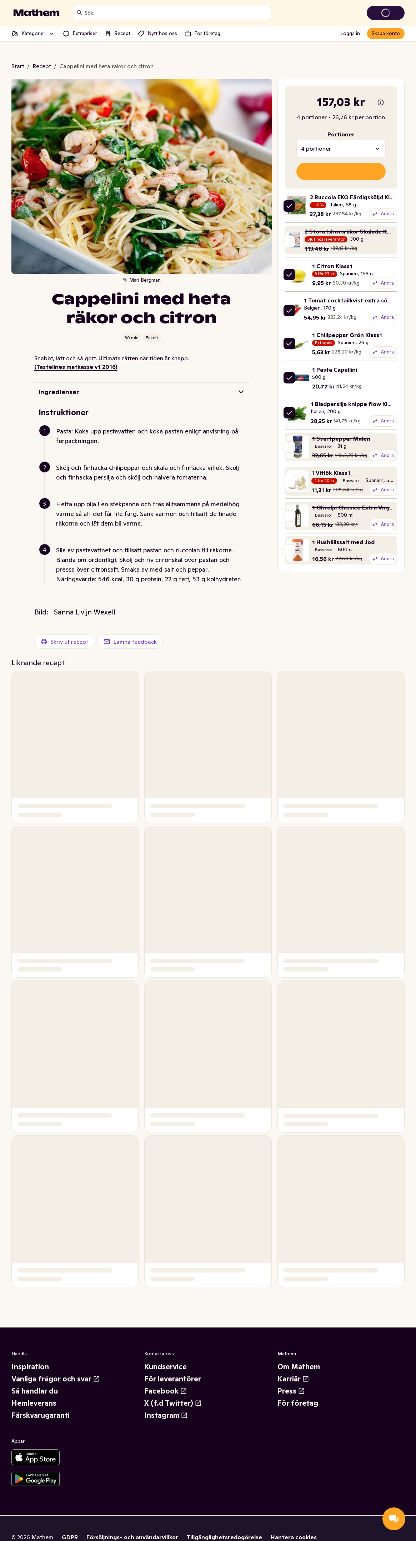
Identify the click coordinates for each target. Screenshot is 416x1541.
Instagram (166, 1415)
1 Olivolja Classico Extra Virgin (353, 507)
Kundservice (165, 1366)
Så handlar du (34, 1391)
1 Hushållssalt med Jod (343, 542)
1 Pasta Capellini (334, 369)
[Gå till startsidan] (36, 13)
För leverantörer (172, 1379)
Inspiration (30, 1366)
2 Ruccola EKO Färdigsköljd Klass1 (355, 197)
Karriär (293, 1379)
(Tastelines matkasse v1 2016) (75, 366)
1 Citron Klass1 (332, 266)
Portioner (341, 134)
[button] (144, 444)
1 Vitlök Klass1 (330, 472)
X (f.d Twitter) (173, 1403)
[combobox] (176, 13)
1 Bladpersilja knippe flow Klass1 (355, 403)
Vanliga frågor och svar (55, 1379)
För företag (297, 1403)
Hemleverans (33, 1403)
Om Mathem (298, 1366)
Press (291, 1391)
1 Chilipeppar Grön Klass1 (347, 334)
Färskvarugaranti (40, 1415)
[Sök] (79, 12)
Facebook (165, 1391)
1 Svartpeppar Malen (341, 438)
